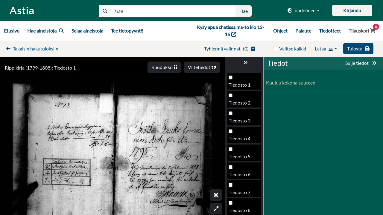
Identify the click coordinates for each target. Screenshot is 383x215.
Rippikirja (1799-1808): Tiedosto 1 (40, 67)
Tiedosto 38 (241, 140)
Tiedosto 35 (241, 86)
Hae (243, 11)
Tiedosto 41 (241, 194)
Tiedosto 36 (241, 104)
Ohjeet (280, 30)
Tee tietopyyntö (127, 30)
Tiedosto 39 (241, 158)
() (229, 48)
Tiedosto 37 (241, 122)
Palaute (303, 30)
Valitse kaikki (292, 48)
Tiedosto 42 (241, 212)
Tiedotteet (330, 30)
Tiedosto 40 (241, 176)
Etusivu (11, 30)
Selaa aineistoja (87, 30)
